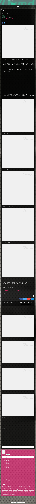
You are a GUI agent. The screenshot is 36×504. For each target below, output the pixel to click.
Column (29, 491)
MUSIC (18, 488)
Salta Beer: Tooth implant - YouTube (12, 290)
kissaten (7, 15)
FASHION (28, 486)
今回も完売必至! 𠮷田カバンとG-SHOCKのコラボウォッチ (12, 365)
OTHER (12, 494)
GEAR (3, 9)
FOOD (3, 488)
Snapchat (15, 486)
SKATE (23, 488)
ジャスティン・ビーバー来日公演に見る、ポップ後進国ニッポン (15, 466)
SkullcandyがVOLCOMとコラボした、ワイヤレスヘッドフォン (13, 424)
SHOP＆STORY (22, 486)
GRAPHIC (4, 491)
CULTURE (23, 491)
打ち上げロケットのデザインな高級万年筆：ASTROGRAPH (13, 441)
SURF (27, 488)
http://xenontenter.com (9, 18)
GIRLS (17, 491)
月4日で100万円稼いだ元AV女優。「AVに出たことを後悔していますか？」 (17, 479)
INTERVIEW (11, 491)
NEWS (4, 486)
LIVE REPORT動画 (5, 494)
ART (8, 488)
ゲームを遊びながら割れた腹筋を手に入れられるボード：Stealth (14, 429)
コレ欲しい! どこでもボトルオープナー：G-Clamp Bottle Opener (14, 435)
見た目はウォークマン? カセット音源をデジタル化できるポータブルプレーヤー (16, 418)
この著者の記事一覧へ (30, 20)
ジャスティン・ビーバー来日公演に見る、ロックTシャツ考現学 (15, 470)
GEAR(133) (3, 293)
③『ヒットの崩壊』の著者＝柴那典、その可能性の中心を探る (15, 462)
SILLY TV (9, 486)
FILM (12, 488)
